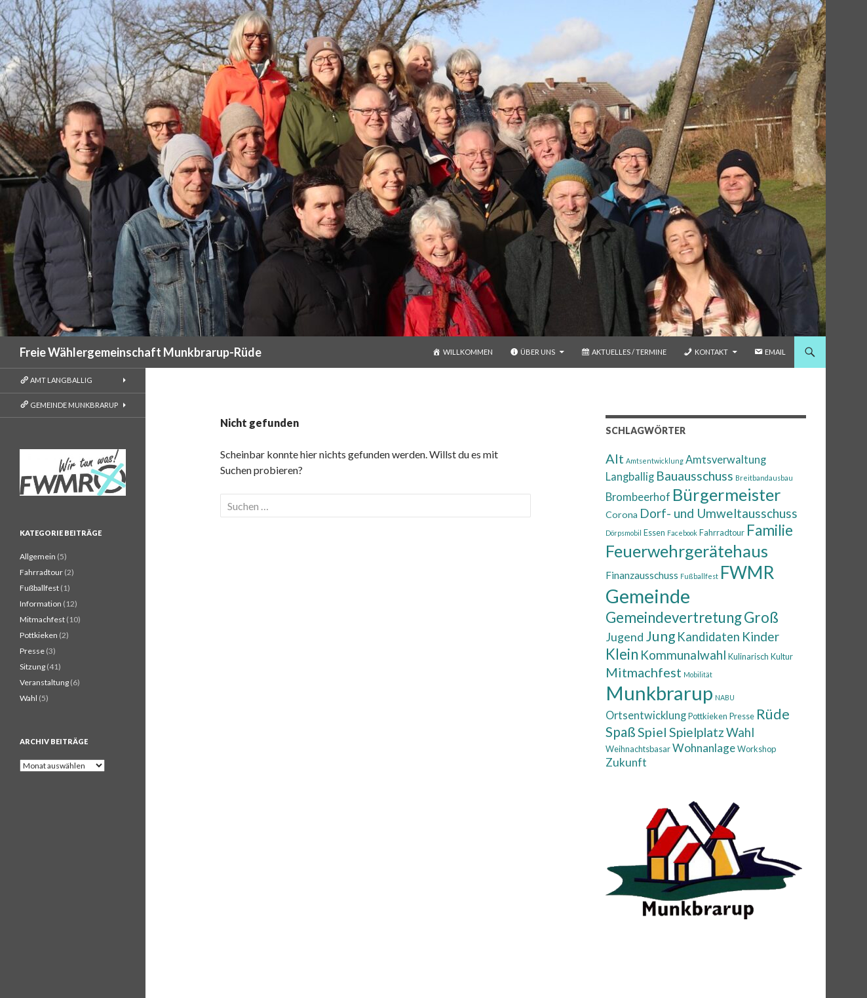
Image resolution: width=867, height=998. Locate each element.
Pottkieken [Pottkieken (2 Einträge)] (707, 716)
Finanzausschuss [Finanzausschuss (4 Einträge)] (642, 575)
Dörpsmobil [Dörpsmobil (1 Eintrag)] (624, 533)
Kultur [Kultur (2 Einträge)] (782, 656)
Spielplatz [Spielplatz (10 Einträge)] (696, 732)
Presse (32, 651)
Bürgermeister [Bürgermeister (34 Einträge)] (726, 494)
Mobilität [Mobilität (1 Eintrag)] (698, 674)
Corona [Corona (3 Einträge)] (622, 514)
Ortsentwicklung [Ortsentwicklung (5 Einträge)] (646, 715)
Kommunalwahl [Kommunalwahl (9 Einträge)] (683, 654)
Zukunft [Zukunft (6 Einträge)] (626, 762)
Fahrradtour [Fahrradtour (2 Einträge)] (721, 532)
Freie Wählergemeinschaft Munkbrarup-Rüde (140, 352)
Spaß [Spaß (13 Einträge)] (621, 731)
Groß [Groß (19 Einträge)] (761, 617)
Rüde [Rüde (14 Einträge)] (773, 714)
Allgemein (38, 556)
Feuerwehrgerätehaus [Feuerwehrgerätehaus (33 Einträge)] (687, 551)
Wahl (28, 698)
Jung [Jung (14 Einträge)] (660, 636)
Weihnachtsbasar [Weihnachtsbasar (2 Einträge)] (638, 749)
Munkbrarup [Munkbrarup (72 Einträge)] (659, 692)
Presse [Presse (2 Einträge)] (741, 716)
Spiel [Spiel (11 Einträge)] (652, 732)
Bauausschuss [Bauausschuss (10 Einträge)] (694, 475)
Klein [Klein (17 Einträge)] (622, 654)
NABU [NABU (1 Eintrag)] (725, 697)
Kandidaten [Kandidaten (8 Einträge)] (708, 636)
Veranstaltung (44, 682)
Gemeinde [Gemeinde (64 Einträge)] (648, 596)
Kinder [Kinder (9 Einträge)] (760, 636)
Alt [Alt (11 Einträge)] (615, 458)
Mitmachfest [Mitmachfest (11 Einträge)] (644, 672)
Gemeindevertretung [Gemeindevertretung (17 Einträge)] (674, 617)
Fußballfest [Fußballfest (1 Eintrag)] (699, 576)
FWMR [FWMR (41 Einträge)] (747, 572)
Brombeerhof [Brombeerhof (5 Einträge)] (638, 496)
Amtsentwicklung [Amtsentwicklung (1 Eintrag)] (655, 460)
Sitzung (32, 666)
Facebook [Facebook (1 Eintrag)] (682, 533)
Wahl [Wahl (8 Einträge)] (740, 732)
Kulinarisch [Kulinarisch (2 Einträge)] (748, 656)
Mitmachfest (42, 619)
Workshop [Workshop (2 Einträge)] (756, 749)
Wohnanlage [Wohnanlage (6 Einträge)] (703, 748)
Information (41, 604)
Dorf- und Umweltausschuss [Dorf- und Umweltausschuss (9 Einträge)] (719, 513)
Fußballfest (39, 588)
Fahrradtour (41, 572)
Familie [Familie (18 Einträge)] (769, 530)
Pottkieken (39, 635)
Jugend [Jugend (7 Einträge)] (625, 636)
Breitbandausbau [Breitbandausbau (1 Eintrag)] (764, 477)
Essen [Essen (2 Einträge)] (654, 532)
